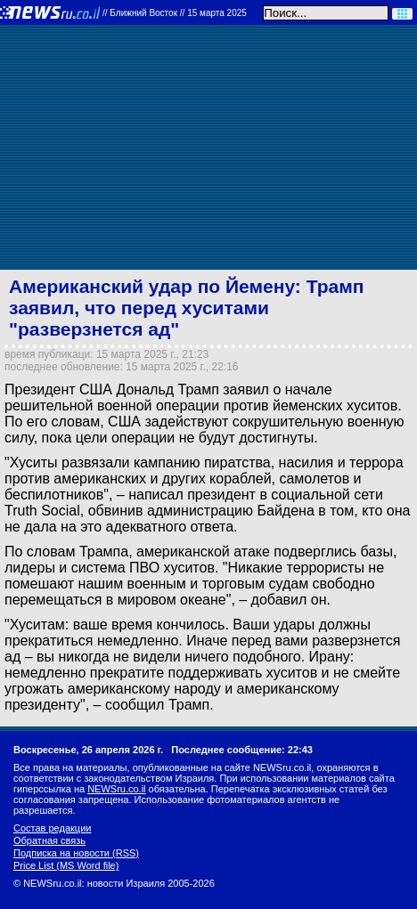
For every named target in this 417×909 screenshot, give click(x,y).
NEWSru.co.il (116, 788)
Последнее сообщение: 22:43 (242, 749)
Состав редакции (52, 828)
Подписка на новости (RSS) (76, 853)
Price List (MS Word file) (66, 865)
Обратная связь (49, 840)
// (174, 13)
